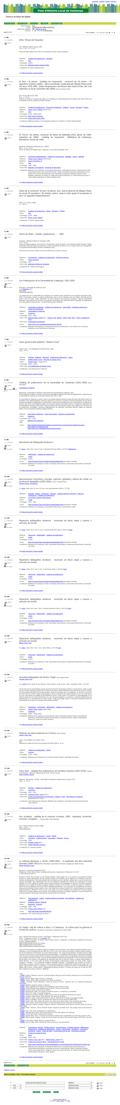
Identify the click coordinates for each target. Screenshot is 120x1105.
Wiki (69, 1101)
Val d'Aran (31, 790)
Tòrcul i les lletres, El (35, 161)
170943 (22, 996)
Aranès (54, 836)
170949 (22, 1007)
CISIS (58, 1101)
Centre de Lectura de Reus (37, 1033)
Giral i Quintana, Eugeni (26, 774)
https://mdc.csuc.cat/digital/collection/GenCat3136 (44, 324)
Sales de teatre (47, 1031)
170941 (22, 993)
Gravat (72, 107)
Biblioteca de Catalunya (36, 167)
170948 (22, 1004)
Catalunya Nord (41, 838)
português (95, 1)
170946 (22, 1001)
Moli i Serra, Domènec (35, 116)
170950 (22, 1011)
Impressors (45, 494)
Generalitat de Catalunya (36, 311)
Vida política (67, 307)
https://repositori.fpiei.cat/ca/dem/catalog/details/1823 (45, 504)
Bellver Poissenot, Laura (26, 865)
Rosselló (60, 838)
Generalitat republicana (36, 307)
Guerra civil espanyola (35, 309)
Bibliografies (32, 454)
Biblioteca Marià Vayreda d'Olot (38, 65)
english (107, 1)
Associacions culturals (35, 1027)
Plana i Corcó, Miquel (35, 109)
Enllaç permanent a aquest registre (32, 73)
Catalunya (31, 313)
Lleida (30, 456)
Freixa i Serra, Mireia (35, 909)
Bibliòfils (81, 156)
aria (59, 648)
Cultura (58, 1029)
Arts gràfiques (70, 898)
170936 (22, 985)
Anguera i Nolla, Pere (25, 679)
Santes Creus (32, 362)
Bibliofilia (68, 156)
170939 (22, 990)
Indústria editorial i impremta (66, 494)
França (66, 838)
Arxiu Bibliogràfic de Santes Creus (39, 366)
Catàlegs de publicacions (36, 58)
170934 (22, 980)
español (101, 1)
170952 (22, 1014)
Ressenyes (32, 535)
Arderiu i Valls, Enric (25, 735)
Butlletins (38, 357)
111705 (24, 684)
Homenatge (41, 707)
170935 (22, 982)
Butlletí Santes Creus (35, 359)
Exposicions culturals (78, 1031)
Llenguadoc (52, 838)
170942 (22, 995)
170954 (22, 1017)
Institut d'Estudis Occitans (36, 845)
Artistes (85, 107)
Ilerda (23, 449)
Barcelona (31, 904)
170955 (22, 1020)
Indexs (48, 211)
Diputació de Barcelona (53, 167)
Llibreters (53, 494)
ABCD (62, 1101)
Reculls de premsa (62, 257)
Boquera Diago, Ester (35, 318)
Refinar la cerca (41, 29)
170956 (22, 1022)
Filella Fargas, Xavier (53, 1039)
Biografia (31, 494)
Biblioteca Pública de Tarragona (38, 264)
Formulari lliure (111, 1074)
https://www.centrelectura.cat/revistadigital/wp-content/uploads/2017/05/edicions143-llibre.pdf (59, 1044)
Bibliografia (72, 449)
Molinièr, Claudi (33, 842)
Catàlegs (66, 107)
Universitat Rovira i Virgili (55, 1042)
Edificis (38, 1031)
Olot (29, 61)
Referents (26, 289)
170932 (22, 975)
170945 (22, 999)
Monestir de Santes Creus (52, 359)
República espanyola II (79, 307)
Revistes (31, 357)
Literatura (49, 58)
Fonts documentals (50, 414)
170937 (22, 986)
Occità (48, 836)
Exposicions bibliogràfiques (37, 156)
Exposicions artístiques (53, 107)
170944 (22, 998)
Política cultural (49, 1027)
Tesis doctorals (33, 898)
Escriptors (79, 107)
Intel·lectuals (66, 1029)
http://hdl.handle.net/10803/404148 (39, 911)
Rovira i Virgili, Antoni (35, 709)
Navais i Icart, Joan (34, 1039)
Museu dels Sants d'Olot (36, 118)
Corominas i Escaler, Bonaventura (39, 497)
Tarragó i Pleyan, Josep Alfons (28, 483)
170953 (22, 1016)
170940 (22, 991)
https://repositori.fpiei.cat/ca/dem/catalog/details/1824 (45, 461)
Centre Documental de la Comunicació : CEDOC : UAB (46, 797)
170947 (22, 1003)
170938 (22, 988)
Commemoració (61, 1027)
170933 (22, 978)
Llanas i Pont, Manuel (54, 318)
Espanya (39, 904)
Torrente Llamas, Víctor (36, 794)
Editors (75, 156)
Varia (70, 530)
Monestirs (45, 357)
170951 (22, 1012)
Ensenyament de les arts (62, 1031)
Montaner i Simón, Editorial (37, 902)
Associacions (32, 257)
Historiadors (32, 707)
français (113, 1)
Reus (30, 1035)
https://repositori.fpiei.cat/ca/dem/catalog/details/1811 (45, 621)
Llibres (48, 750)
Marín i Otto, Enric (69, 318)
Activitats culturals (73, 1027)
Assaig (44, 938)
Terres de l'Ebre (33, 260)
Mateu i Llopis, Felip (25, 643)
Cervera (31, 752)
